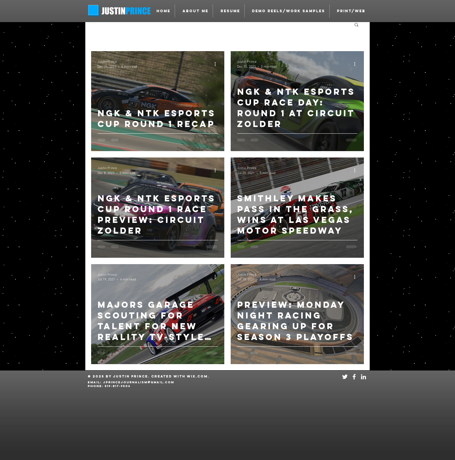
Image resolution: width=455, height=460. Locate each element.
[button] (287, 10)
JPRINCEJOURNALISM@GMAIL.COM (138, 382)
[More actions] (217, 63)
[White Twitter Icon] (345, 376)
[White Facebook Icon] (354, 376)
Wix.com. (198, 376)
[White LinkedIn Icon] (363, 376)
